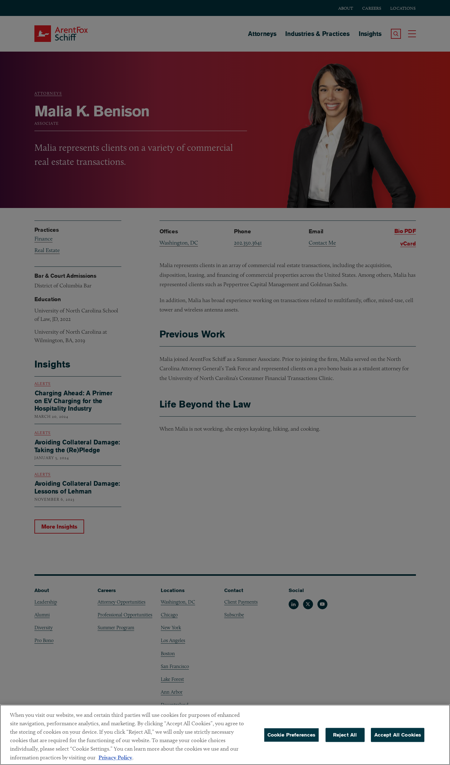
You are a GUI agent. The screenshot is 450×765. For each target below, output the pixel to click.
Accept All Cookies (397, 739)
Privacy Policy (115, 761)
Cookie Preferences (291, 739)
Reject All (345, 739)
